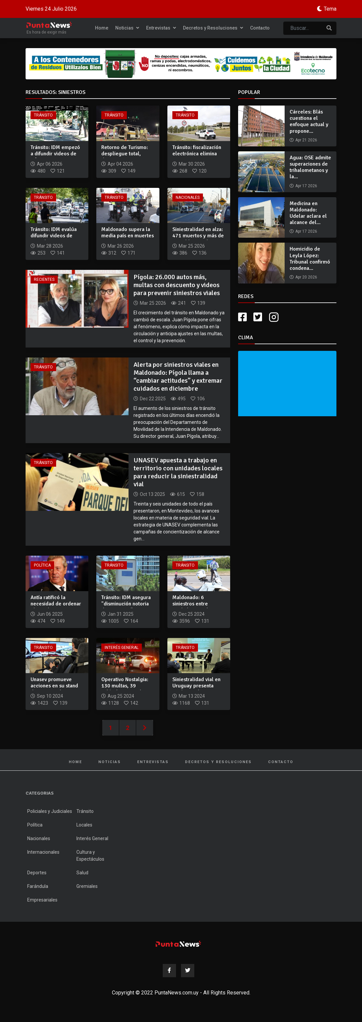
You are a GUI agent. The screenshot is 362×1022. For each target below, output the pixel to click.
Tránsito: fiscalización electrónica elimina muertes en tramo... (196, 153)
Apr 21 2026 (306, 140)
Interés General (121, 647)
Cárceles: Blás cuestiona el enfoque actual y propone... (309, 121)
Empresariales (42, 900)
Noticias (127, 28)
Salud (82, 872)
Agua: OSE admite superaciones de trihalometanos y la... (310, 167)
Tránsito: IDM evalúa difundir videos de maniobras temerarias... (54, 239)
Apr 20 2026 (306, 277)
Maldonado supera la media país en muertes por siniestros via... (127, 235)
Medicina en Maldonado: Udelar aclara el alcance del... (308, 213)
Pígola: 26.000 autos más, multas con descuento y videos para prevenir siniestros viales (177, 285)
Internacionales (43, 852)
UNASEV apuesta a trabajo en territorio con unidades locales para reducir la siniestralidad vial (178, 472)
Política (42, 565)
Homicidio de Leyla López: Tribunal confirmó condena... (310, 259)
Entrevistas (161, 28)
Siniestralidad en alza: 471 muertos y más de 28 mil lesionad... (198, 235)
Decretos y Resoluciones (213, 28)
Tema (330, 9)
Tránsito (43, 115)
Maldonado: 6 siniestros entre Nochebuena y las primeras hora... (192, 607)
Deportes (36, 872)
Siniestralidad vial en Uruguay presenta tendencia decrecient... (198, 685)
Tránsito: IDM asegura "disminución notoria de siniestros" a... (126, 603)
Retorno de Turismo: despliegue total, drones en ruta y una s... (124, 157)
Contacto (260, 28)
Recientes (44, 279)
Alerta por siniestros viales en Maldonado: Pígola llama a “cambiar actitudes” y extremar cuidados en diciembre (178, 376)
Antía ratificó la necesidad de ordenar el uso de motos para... (57, 603)
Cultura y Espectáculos (90, 855)
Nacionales (188, 197)
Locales (84, 824)
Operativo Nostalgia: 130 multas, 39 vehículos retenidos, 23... (124, 689)
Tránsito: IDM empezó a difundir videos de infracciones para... (55, 153)
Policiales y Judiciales (49, 811)
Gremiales (87, 886)
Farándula (37, 886)
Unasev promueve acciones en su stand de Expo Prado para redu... (54, 689)
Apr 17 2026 (306, 186)
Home (101, 28)
